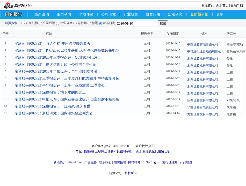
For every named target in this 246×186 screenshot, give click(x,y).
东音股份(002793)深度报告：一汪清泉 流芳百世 (52, 106)
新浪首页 (222, 5)
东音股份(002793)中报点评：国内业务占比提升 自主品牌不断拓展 (67, 99)
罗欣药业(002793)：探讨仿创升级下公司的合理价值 (56, 64)
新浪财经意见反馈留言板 (153, 151)
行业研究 (131, 14)
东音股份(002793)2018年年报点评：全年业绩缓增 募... (57, 71)
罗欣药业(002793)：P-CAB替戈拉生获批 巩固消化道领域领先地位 (67, 50)
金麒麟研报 (199, 14)
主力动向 (64, 14)
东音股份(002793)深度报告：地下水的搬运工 (50, 92)
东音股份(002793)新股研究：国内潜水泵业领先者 (54, 113)
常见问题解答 (85, 151)
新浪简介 (60, 162)
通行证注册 (170, 162)
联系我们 (105, 162)
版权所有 (131, 173)
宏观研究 (175, 14)
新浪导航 (237, 5)
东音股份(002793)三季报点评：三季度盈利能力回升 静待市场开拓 (67, 78)
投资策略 (153, 14)
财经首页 (207, 5)
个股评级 (86, 14)
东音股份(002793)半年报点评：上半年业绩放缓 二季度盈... (61, 85)
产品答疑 (186, 162)
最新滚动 (41, 14)
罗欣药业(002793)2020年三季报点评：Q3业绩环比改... (57, 57)
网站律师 (134, 162)
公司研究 (108, 14)
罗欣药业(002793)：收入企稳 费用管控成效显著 (52, 43)
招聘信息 (120, 162)
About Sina (75, 162)
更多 (219, 14)
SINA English (151, 162)
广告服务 (90, 162)
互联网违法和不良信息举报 (113, 151)
